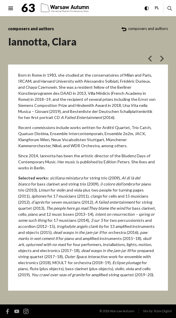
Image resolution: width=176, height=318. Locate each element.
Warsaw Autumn (122, 311)
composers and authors (31, 28)
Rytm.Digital (163, 311)
